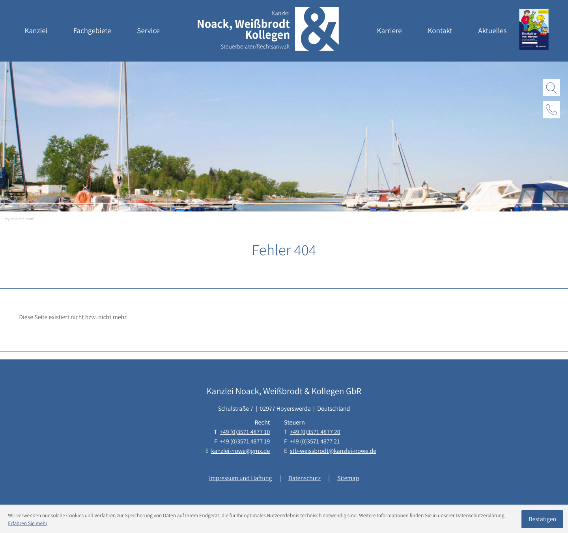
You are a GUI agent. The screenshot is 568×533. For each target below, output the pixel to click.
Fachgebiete (92, 31)
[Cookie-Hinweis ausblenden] (542, 519)
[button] (551, 109)
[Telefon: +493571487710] (245, 432)
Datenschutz (304, 478)
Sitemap (348, 478)
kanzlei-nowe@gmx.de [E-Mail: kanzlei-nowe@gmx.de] (240, 451)
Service (148, 31)
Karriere (389, 31)
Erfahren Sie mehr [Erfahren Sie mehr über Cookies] (27, 523)
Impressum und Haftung (240, 478)
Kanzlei (36, 31)
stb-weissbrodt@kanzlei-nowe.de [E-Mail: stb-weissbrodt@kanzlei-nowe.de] (333, 451)
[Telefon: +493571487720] (315, 432)
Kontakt (440, 31)
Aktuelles (492, 31)
